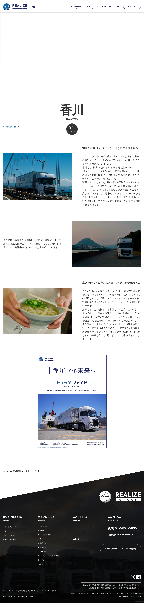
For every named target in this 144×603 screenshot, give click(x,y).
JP (32, 6)
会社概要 (39, 531)
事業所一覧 (40, 543)
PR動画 (39, 563)
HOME (6, 471)
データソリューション (12, 539)
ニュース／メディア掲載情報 (48, 555)
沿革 (38, 539)
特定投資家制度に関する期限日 (130, 594)
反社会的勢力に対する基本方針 (112, 592)
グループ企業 (41, 551)
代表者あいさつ (42, 527)
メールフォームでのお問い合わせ (116, 548)
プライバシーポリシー (133, 592)
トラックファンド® (11, 527)
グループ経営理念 (43, 535)
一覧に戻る (14, 126)
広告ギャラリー (42, 559)
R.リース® (7, 531)
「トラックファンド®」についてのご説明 (84, 592)
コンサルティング (10, 535)
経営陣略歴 (40, 547)
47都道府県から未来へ (21, 471)
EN (38, 6)
